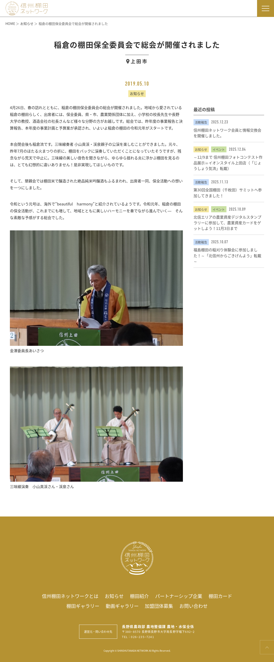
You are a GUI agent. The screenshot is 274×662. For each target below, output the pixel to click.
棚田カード (220, 596)
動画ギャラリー (122, 606)
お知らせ (114, 596)
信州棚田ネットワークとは (70, 596)
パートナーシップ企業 (178, 596)
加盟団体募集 (159, 606)
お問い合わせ (193, 606)
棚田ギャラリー (82, 606)
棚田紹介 (139, 596)
